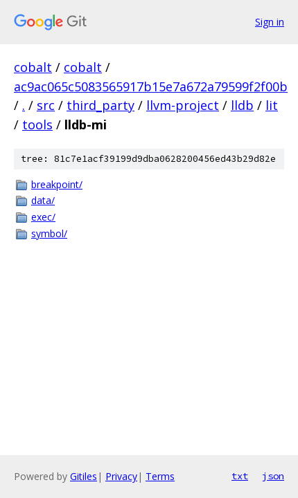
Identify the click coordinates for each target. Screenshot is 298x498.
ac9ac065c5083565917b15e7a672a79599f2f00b (151, 86)
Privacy (121, 476)
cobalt (33, 67)
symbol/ (49, 233)
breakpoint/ (56, 184)
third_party (100, 105)
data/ (43, 200)
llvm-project (182, 105)
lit (271, 105)
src (46, 105)
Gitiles (83, 476)
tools (37, 124)
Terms (160, 476)
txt (239, 476)
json (273, 476)
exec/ (43, 216)
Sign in (269, 21)
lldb (242, 105)
